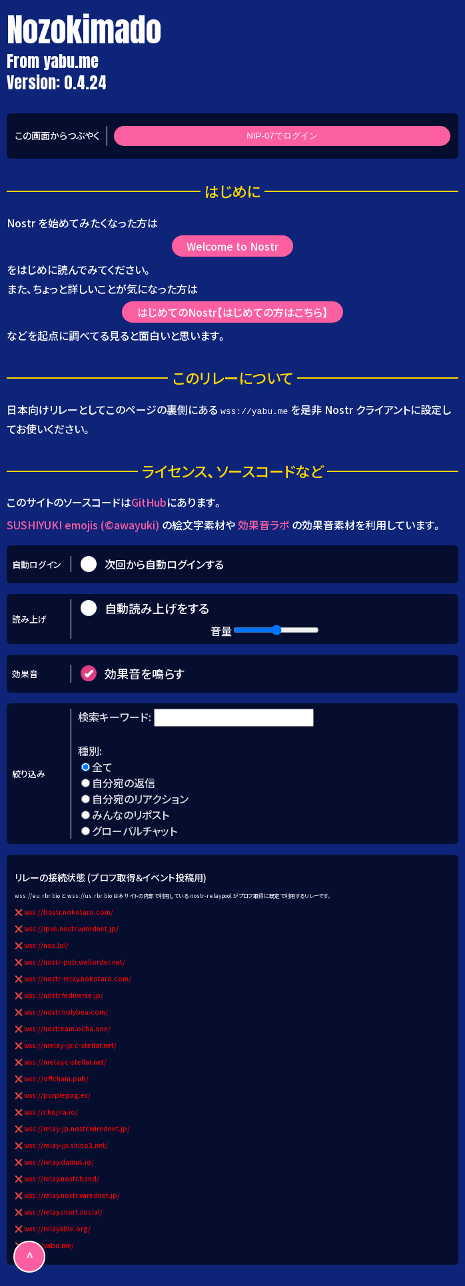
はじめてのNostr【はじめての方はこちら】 (232, 313)
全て (102, 767)
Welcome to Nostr (232, 246)
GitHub (149, 502)
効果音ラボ (263, 525)
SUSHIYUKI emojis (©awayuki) (83, 525)
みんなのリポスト (130, 815)
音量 (221, 631)
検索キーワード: (116, 717)
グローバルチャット (134, 831)
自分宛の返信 (123, 783)
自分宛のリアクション (140, 799)
